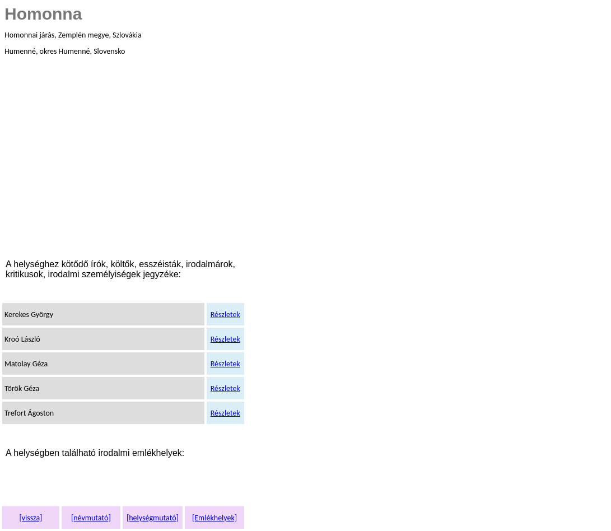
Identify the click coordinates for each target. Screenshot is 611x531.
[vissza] (30, 518)
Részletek (225, 314)
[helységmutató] (153, 518)
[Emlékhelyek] (214, 518)
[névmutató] (91, 518)
